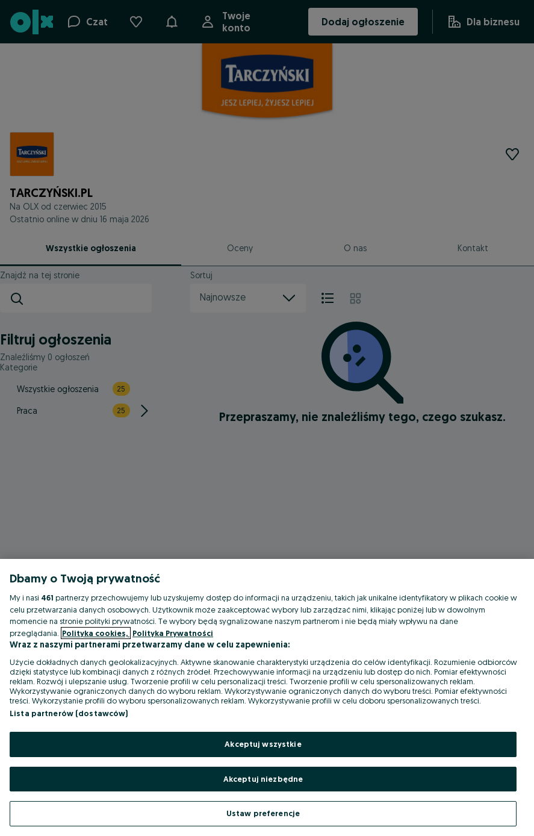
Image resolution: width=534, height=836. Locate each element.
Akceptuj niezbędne (263, 779)
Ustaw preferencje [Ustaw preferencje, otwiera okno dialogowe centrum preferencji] (263, 813)
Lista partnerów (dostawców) (69, 713)
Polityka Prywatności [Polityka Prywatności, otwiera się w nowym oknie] (172, 633)
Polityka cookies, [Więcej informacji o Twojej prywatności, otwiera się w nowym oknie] (95, 633)
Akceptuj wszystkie (263, 744)
